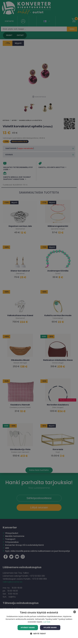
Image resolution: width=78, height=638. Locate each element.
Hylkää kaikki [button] (50, 627)
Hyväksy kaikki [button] (28, 627)
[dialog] (39, 319)
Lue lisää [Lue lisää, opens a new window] (46, 622)
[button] (39, 633)
